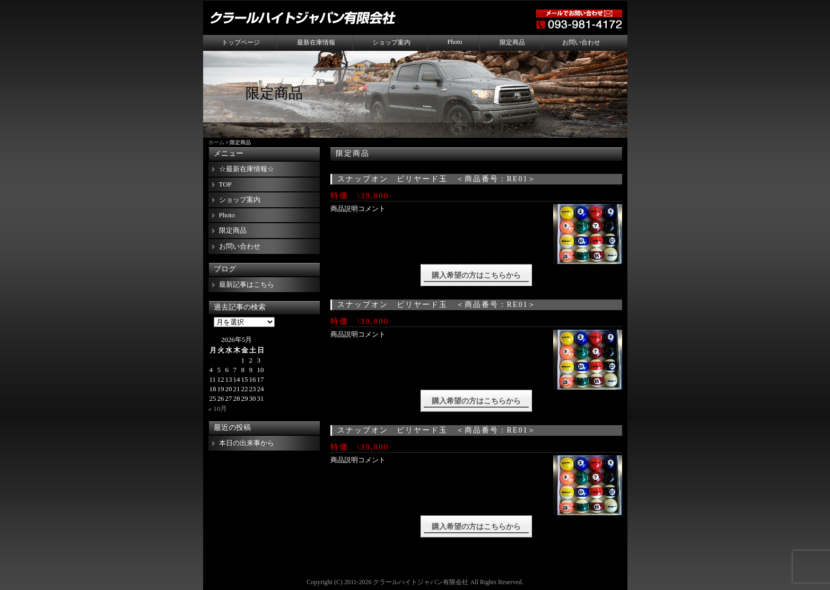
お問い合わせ (581, 42)
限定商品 (512, 42)
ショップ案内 (391, 42)
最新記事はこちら (246, 284)
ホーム (216, 142)
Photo (455, 42)
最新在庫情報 (316, 42)
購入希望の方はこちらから (476, 275)
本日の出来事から (246, 443)
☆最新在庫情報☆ (246, 169)
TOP (225, 184)
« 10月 (218, 408)
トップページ (241, 42)
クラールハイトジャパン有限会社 (420, 582)
